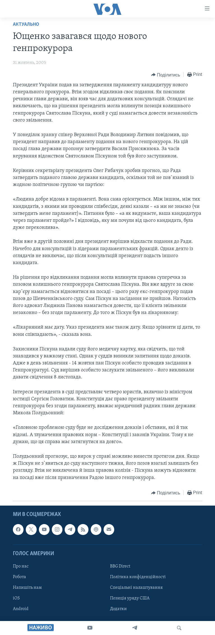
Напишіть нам (27, 587)
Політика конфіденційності (138, 577)
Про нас (21, 566)
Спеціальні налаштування (136, 587)
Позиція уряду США (129, 598)
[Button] (165, 75)
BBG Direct (120, 566)
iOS (16, 598)
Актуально (26, 24)
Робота (19, 577)
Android (21, 609)
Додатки (118, 609)
